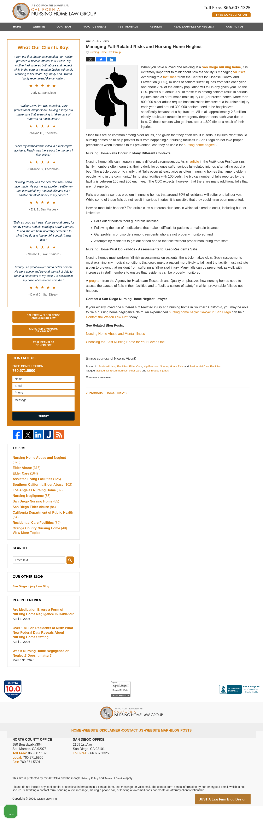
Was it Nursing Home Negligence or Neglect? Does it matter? (39, 670)
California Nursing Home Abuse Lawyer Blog (54, 11)
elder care (135, 391)
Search (70, 576)
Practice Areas (94, 26)
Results (156, 26)
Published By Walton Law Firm (227, 9)
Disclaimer (114, 743)
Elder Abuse (26, 483)
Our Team (64, 26)
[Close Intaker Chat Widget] (249, 689)
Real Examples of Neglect (194, 26)
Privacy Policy (90, 794)
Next (122, 413)
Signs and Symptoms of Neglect (43, 351)
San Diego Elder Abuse (33, 522)
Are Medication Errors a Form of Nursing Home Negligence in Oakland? (43, 628)
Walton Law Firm (47, 815)
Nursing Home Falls (171, 386)
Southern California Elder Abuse (41, 500)
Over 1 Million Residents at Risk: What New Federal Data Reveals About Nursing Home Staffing (43, 649)
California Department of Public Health (41, 530)
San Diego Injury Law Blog (31, 602)
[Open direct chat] (240, 689)
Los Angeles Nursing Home (36, 505)
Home (17, 26)
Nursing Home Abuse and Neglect (42, 478)
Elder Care (135, 386)
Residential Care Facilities (205, 386)
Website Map (156, 743)
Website (39, 26)
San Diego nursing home (221, 87)
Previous (94, 413)
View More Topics (26, 549)
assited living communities (112, 391)
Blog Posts (177, 743)
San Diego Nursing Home (34, 517)
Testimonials (128, 26)
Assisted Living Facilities (113, 386)
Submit (43, 436)
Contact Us (235, 26)
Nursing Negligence (30, 511)
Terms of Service (116, 794)
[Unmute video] (189, 689)
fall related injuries (158, 391)
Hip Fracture (151, 386)
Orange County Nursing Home (38, 544)
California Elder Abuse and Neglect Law (43, 337)
